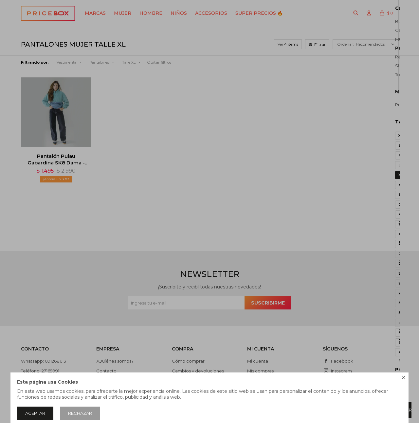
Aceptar (35, 413)
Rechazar (80, 413)
